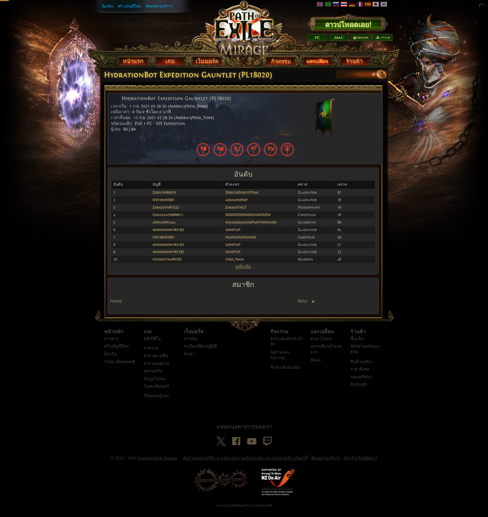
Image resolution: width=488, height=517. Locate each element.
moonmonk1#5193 (168, 230)
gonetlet (233, 230)
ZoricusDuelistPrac (242, 192)
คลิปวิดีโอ (152, 344)
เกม (148, 337)
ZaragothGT (235, 207)
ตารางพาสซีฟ (156, 361)
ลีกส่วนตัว (359, 390)
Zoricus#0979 (164, 192)
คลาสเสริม (153, 377)
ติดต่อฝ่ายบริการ (159, 6)
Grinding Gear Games (157, 464)
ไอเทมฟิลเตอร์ (156, 392)
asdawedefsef (236, 200)
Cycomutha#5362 (167, 259)
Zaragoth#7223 (165, 207)
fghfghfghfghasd (240, 237)
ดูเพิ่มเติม (243, 266)
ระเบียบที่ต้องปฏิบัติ (200, 352)
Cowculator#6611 (167, 215)
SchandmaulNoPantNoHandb (250, 222)
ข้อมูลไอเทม (155, 384)
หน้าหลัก (113, 337)
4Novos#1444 (163, 222)
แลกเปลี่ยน (322, 337)
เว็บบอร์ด (194, 337)
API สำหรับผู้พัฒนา (361, 464)
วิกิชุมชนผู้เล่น (156, 401)
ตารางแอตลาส (156, 369)
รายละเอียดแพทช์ (119, 367)
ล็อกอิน (107, 6)
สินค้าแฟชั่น (361, 367)
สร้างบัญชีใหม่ (129, 6)
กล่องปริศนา (361, 382)
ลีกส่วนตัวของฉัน (285, 373)
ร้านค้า (358, 337)
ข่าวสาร (111, 344)
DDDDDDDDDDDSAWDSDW (247, 215)
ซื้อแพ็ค (357, 344)
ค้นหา (189, 359)
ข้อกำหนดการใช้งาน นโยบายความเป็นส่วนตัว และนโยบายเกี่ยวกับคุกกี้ (245, 464)
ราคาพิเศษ (359, 375)
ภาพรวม (151, 354)
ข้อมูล (315, 365)
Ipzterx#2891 (163, 200)
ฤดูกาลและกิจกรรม (280, 361)
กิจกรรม (279, 337)
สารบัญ (190, 344)
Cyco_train (234, 259)
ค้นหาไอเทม (321, 344)
